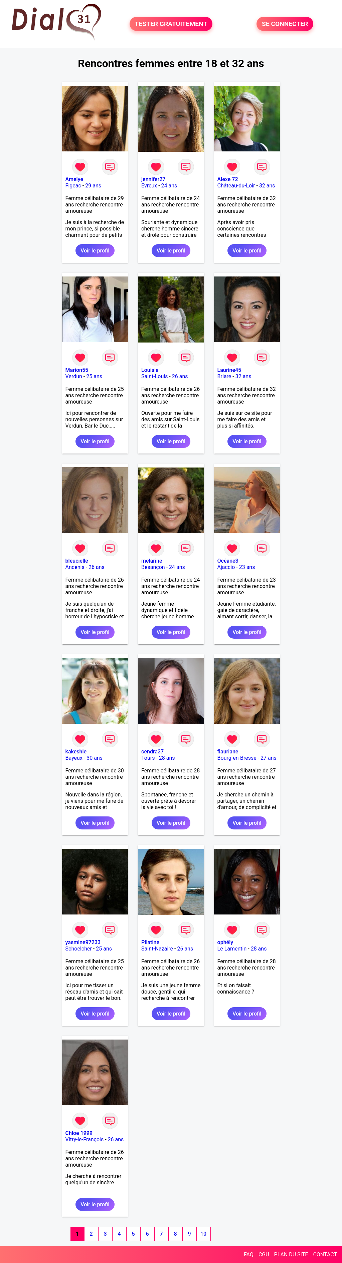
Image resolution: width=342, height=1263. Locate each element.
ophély (225, 942)
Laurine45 (229, 370)
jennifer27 (153, 179)
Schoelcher (78, 948)
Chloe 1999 (79, 1133)
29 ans (93, 185)
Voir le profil (94, 250)
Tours (148, 758)
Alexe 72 (227, 179)
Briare (224, 376)
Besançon (153, 567)
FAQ (248, 1254)
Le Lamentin (232, 948)
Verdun (73, 376)
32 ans (267, 185)
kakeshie (76, 751)
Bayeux (73, 758)
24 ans (169, 185)
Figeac (73, 185)
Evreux (149, 185)
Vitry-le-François (84, 1139)
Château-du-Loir (236, 185)
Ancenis (74, 567)
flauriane (227, 751)
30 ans (95, 758)
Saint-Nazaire (157, 948)
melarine (151, 561)
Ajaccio (226, 567)
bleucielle (76, 561)
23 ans (247, 567)
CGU (264, 1254)
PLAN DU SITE (291, 1254)
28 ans (167, 758)
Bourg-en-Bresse (236, 758)
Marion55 (77, 370)
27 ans (269, 758)
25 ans (94, 376)
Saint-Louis (154, 376)
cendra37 (152, 751)
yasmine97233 (83, 942)
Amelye (74, 179)
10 (203, 1234)
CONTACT (325, 1254)
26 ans (180, 376)
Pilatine (150, 942)
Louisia (150, 370)
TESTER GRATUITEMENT (171, 24)
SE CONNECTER (285, 24)
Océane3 (227, 561)
